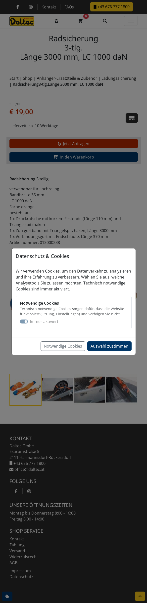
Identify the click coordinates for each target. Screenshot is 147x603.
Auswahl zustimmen (109, 346)
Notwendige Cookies (63, 346)
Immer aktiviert (44, 321)
